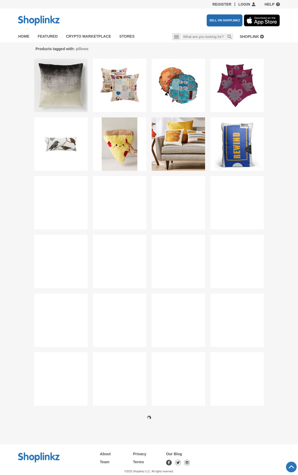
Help (270, 4)
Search (230, 37)
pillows (82, 49)
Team (104, 462)
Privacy (139, 454)
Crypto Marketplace (88, 36)
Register (222, 4)
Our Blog (174, 454)
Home (23, 36)
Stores (127, 36)
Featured (48, 36)
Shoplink (249, 37)
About (105, 454)
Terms (138, 462)
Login (244, 4)
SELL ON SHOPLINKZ (224, 20)
